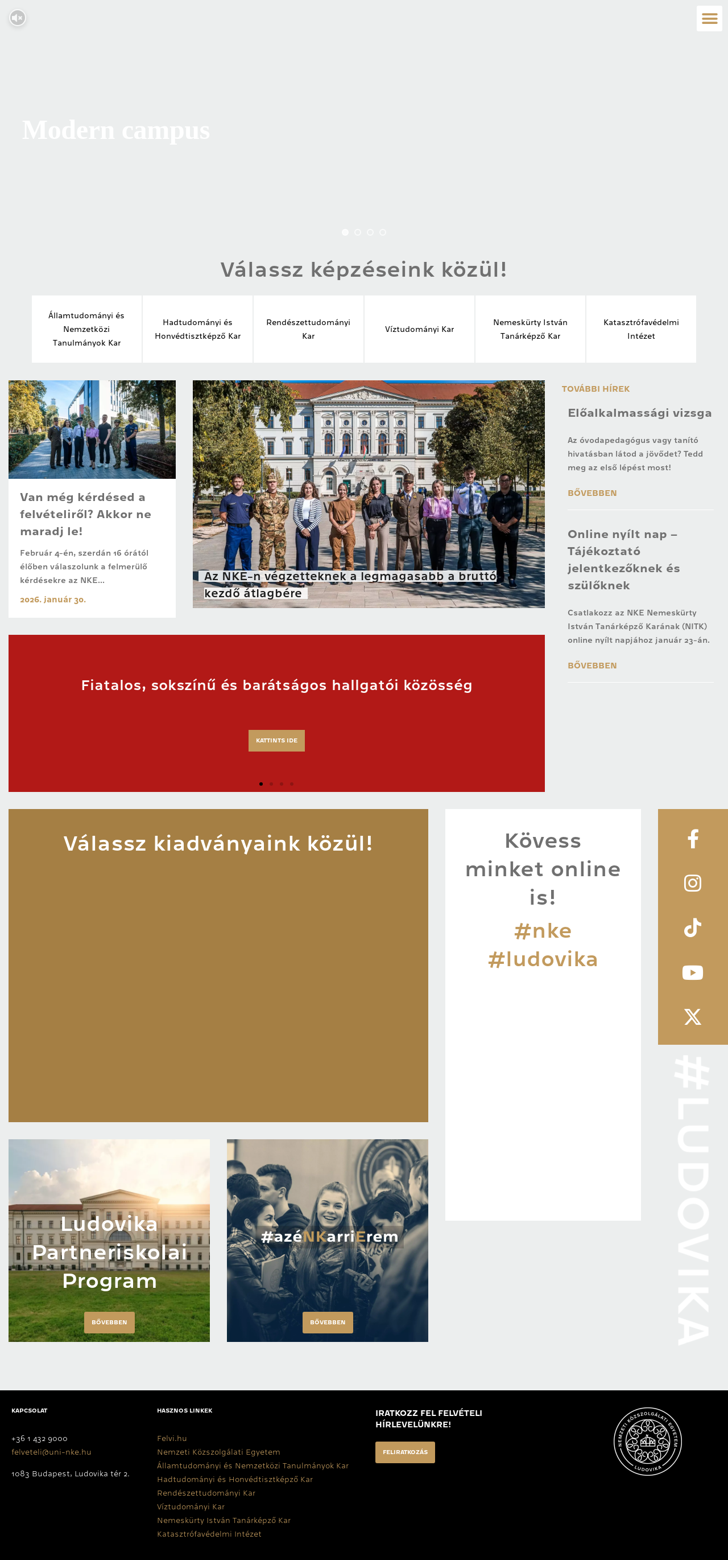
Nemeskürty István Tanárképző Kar (224, 1520)
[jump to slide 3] (370, 232)
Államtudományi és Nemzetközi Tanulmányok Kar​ (86, 329)
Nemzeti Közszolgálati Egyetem (218, 1452)
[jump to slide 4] (382, 232)
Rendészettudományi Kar (206, 1493)
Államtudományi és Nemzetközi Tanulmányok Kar (253, 1465)
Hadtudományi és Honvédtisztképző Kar (235, 1479)
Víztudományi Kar (419, 329)
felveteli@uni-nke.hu (51, 1452)
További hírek (596, 389)
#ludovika (543, 959)
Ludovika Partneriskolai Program (109, 1252)
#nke (543, 930)
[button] (709, 18)
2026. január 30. (53, 600)
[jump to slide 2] (357, 232)
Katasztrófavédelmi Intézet (209, 1534)
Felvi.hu (172, 1438)
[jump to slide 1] (345, 232)
